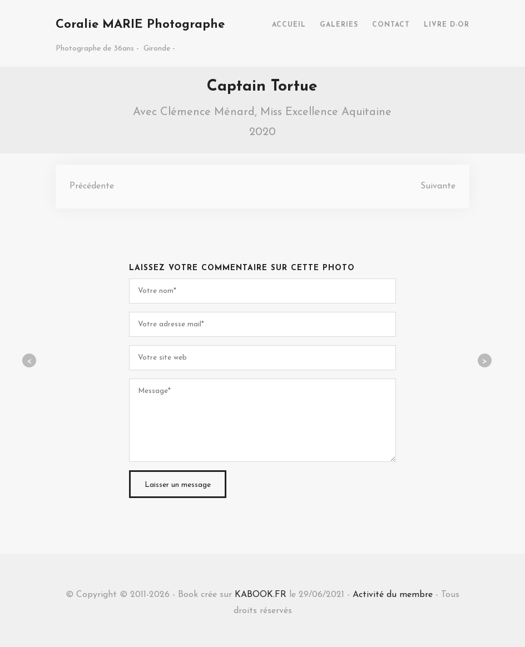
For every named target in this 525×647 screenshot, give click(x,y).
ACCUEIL (289, 25)
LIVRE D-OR (446, 25)
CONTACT (391, 25)
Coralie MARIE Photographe (140, 24)
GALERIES (339, 25)
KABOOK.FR (260, 594)
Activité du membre (393, 594)
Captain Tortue (262, 86)
